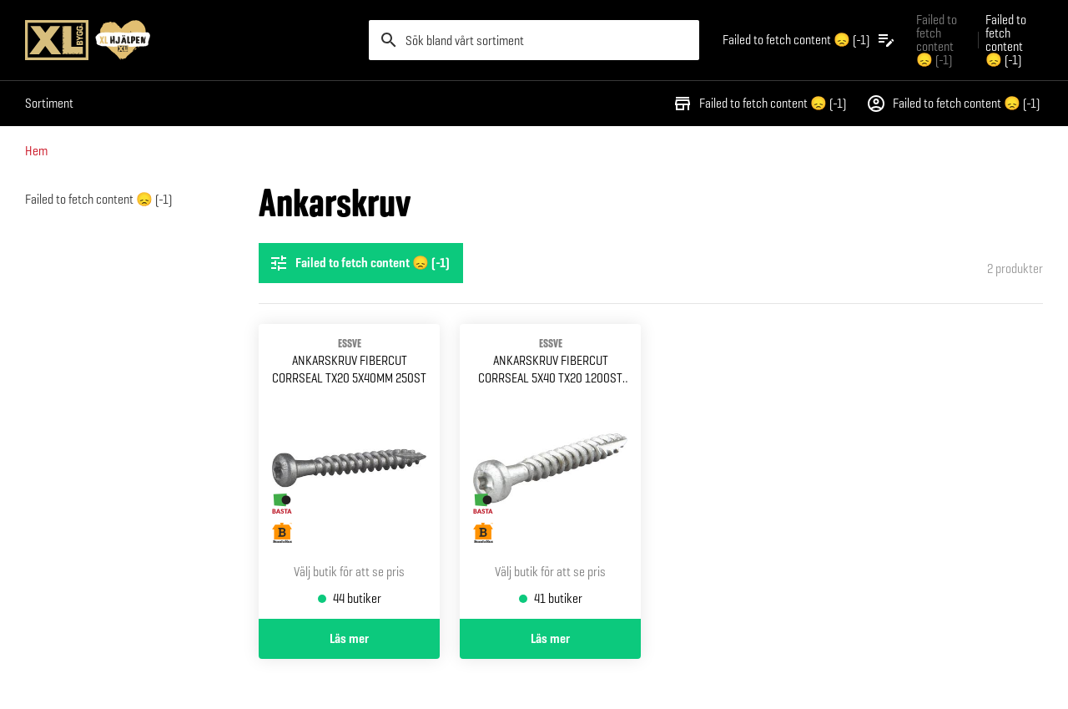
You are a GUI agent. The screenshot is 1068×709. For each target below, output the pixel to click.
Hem (36, 151)
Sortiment (49, 103)
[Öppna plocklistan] (809, 40)
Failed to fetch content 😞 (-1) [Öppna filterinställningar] (359, 263)
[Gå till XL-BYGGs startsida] (190, 40)
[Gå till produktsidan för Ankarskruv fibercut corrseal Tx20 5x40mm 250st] (349, 471)
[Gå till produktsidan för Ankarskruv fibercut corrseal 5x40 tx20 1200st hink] (550, 471)
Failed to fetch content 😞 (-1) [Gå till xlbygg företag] (936, 39)
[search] (534, 40)
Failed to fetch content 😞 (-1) (759, 104)
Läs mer (349, 639)
